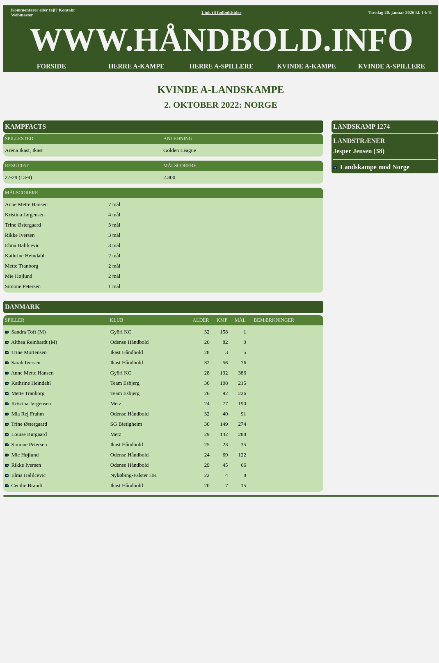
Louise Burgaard (26, 434)
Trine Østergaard (26, 424)
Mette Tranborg (25, 393)
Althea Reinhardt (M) (31, 342)
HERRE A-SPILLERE (222, 66)
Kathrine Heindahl (28, 383)
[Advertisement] (77, 577)
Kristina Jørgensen (28, 403)
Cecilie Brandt (23, 485)
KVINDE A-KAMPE (306, 66)
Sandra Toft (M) (25, 332)
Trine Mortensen (26, 352)
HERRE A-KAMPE (136, 66)
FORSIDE (51, 66)
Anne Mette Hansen (29, 373)
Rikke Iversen (23, 465)
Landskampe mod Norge (371, 166)
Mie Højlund (22, 455)
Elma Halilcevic (25, 475)
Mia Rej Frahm (24, 414)
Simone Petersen (26, 444)
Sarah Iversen (23, 362)
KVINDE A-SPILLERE (391, 66)
